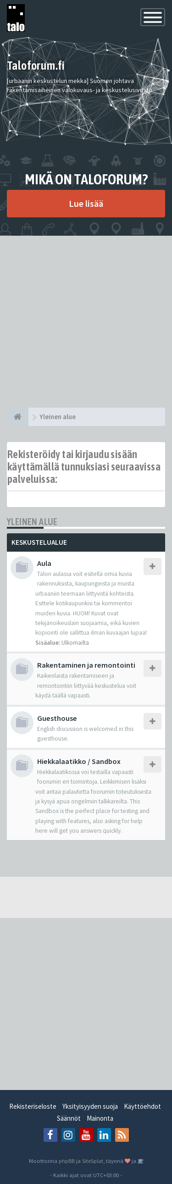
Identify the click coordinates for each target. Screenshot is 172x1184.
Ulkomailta (75, 643)
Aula (44, 563)
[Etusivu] (17, 417)
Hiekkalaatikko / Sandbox (79, 761)
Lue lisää (86, 203)
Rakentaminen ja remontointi (86, 664)
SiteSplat (92, 1160)
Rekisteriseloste (32, 1106)
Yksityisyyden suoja (90, 1106)
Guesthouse (57, 718)
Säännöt (69, 1118)
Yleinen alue (32, 521)
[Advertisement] (86, 322)
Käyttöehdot (142, 1106)
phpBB (67, 1160)
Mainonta (100, 1118)
